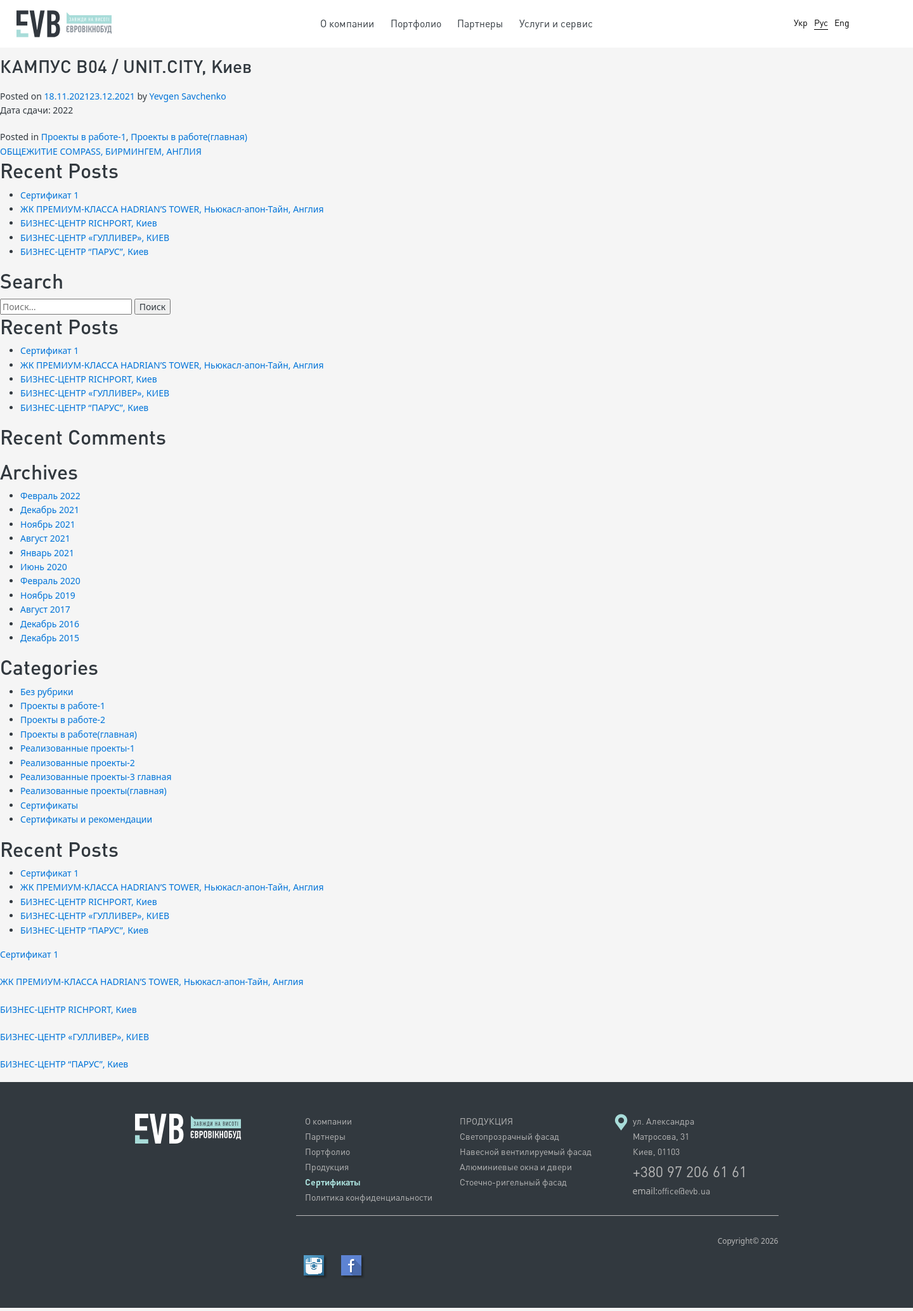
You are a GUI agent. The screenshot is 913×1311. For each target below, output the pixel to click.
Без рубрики (47, 695)
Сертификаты (49, 808)
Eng (842, 22)
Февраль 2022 (50, 499)
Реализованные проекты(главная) (93, 794)
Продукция (327, 1169)
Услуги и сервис (556, 23)
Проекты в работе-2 (62, 723)
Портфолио (416, 23)
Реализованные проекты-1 (77, 752)
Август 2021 (45, 542)
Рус (821, 22)
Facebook (351, 1268)
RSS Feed (314, 1268)
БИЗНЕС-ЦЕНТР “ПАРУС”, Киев (84, 255)
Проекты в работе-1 (83, 140)
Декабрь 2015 (49, 641)
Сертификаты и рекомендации (86, 823)
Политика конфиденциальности (368, 1200)
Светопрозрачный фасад (509, 1139)
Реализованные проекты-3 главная (96, 780)
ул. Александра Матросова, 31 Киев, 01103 (663, 1139)
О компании (347, 23)
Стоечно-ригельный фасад (513, 1185)
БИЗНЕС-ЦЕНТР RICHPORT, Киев (88, 227)
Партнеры (480, 23)
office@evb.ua (683, 1194)
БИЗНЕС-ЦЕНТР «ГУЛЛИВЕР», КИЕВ (94, 241)
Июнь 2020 (43, 570)
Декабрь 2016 (49, 627)
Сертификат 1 (49, 198)
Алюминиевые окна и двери (516, 1169)
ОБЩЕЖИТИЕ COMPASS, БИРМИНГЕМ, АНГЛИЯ (101, 154)
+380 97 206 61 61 (690, 1175)
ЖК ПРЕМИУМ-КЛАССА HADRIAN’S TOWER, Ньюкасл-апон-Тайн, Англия (171, 212)
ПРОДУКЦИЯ (486, 1124)
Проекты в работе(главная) (189, 140)
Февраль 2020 (50, 584)
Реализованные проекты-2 (77, 766)
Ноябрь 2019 (47, 598)
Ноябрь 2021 (47, 527)
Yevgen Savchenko (188, 99)
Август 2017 (45, 613)
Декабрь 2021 (49, 513)
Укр (801, 22)
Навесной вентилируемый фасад (526, 1154)
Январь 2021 (47, 556)
